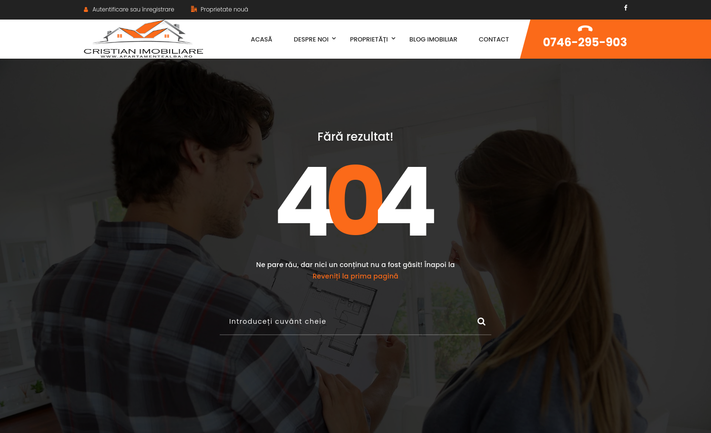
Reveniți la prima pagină (355, 276)
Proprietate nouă (219, 9)
